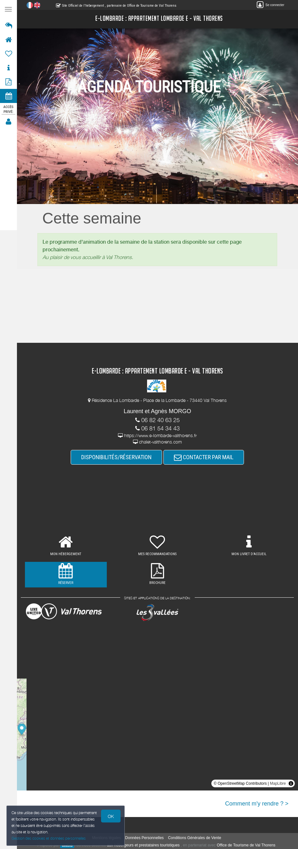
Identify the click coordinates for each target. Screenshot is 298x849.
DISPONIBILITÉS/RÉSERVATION (117, 457)
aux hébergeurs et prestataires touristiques (143, 845)
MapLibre (278, 783)
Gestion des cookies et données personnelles (49, 838)
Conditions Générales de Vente (194, 838)
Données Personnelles (144, 838)
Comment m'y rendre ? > (256, 803)
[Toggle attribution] (291, 783)
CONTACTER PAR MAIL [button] (204, 457)
